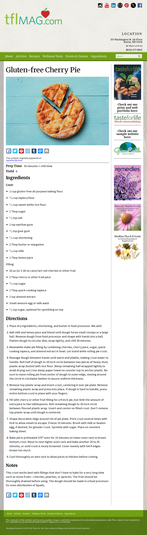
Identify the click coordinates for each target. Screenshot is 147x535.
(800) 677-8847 (134, 49)
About (9, 56)
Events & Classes (77, 56)
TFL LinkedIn (113, 5)
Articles (21, 56)
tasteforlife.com (14, 160)
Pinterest (126, 5)
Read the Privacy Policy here (79, 528)
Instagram (100, 5)
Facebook (139, 5)
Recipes (34, 56)
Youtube (106, 5)
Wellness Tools (53, 56)
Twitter (133, 5)
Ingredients (99, 56)
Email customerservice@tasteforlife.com (120, 5)
